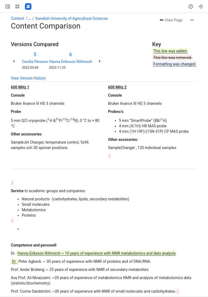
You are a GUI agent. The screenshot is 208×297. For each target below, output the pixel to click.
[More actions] (192, 20)
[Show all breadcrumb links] (29, 18)
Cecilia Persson (35, 61)
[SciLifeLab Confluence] (28, 6)
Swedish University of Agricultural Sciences (71, 18)
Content (17, 18)
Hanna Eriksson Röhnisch (70, 61)
